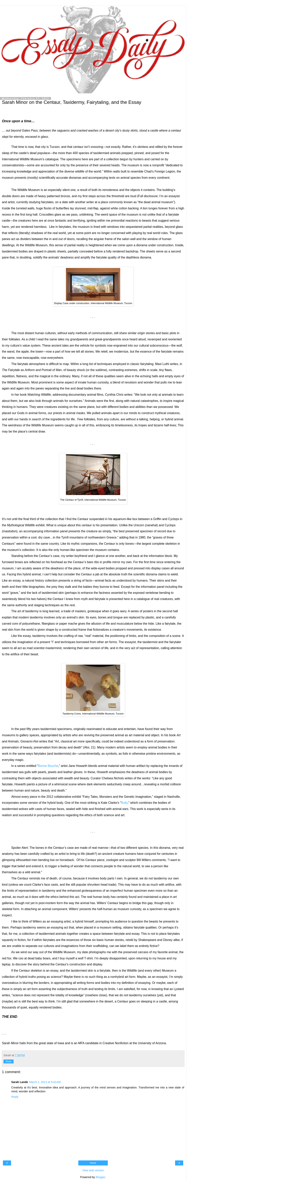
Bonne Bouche (48, 765)
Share (8, 1061)
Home (93, 1163)
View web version (93, 1170)
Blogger (100, 1177)
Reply (14, 1096)
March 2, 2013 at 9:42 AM (45, 1082)
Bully (124, 802)
